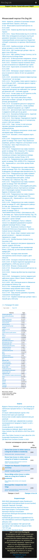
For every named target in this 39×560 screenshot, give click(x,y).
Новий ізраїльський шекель (9, 332)
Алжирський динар (7, 314)
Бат (3, 358)
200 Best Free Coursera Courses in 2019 (15, 439)
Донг (3, 352)
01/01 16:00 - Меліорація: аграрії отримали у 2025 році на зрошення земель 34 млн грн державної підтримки (19, 73)
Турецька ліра (5, 373)
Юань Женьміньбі (6, 321)
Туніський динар (6, 362)
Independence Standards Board (12, 530)
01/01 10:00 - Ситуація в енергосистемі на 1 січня (18, 260)
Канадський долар (7, 319)
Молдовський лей (6, 344)
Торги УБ (14, 308)
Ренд (3, 353)
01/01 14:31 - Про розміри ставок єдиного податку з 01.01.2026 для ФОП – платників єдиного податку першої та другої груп (19, 83)
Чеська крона (5, 322)
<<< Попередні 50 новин (10, 305)
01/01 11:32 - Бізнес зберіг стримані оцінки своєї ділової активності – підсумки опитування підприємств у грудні (18, 235)
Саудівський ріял (6, 349)
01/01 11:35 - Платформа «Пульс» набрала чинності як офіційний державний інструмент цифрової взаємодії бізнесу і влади (17, 223)
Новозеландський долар (8, 345)
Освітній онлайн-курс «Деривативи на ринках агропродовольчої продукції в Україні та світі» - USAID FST (18, 423)
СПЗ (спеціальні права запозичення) (11, 375)
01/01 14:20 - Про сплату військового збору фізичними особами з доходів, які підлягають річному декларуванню (17, 99)
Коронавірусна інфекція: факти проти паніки (17, 429)
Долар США (5, 367)
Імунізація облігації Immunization (13, 511)
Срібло (4, 383)
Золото (4, 381)
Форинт (4, 327)
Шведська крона (6, 355)
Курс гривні (6, 308)
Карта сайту (19, 557)
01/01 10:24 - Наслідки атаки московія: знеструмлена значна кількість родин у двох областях (17, 256)
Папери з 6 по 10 (31, 493)
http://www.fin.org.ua (19, 555)
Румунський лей (6, 372)
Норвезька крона (6, 347)
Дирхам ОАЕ (5, 360)
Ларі (3, 378)
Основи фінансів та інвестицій (12, 427)
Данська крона (6, 324)
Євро (3, 376)
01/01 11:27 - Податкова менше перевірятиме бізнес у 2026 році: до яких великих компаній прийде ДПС (17, 249)
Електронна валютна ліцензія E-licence (15, 507)
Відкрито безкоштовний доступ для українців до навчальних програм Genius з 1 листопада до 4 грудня (18, 409)
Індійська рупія (6, 329)
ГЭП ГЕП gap (6, 528)
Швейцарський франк (7, 357)
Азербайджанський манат (8, 370)
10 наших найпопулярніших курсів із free (15, 413)
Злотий (4, 380)
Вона (3, 337)
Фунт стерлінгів (6, 365)
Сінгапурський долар (7, 350)
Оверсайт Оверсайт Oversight (12, 505)
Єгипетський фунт (6, 363)
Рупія (3, 330)
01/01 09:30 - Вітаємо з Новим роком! (14, 266)
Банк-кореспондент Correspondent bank (15, 509)
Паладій (4, 386)
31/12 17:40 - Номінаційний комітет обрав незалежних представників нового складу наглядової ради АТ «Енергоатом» (16, 288)
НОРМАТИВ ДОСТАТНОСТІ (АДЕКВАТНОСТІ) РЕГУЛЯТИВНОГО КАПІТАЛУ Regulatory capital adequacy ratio (18, 520)
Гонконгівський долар (7, 326)
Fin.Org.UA (6, 2)
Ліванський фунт (6, 339)
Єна (3, 334)
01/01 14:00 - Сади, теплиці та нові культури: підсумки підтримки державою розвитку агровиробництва (17, 126)
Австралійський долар (8, 316)
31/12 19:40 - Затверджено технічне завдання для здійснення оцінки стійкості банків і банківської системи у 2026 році (19, 278)
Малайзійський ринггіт (8, 340)
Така (3, 317)
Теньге (4, 335)
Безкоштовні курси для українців (13, 415)
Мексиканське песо (7, 342)
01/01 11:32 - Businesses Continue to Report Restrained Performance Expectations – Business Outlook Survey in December (18, 229)
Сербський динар (6, 368)
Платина (4, 385)
